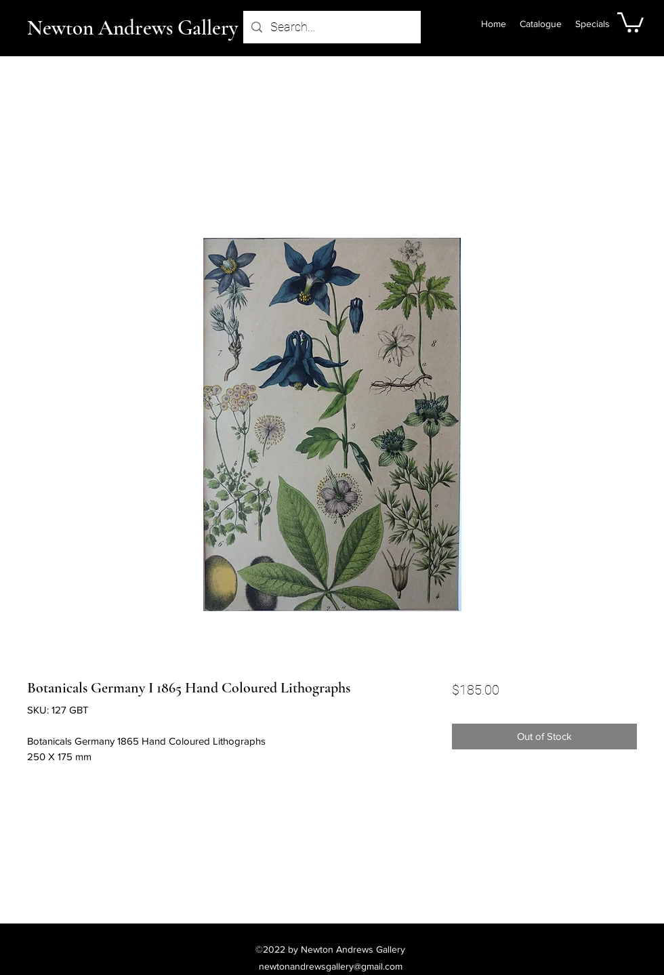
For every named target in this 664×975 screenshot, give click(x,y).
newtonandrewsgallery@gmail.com (330, 966)
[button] (630, 21)
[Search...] (331, 27)
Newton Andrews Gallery (132, 28)
